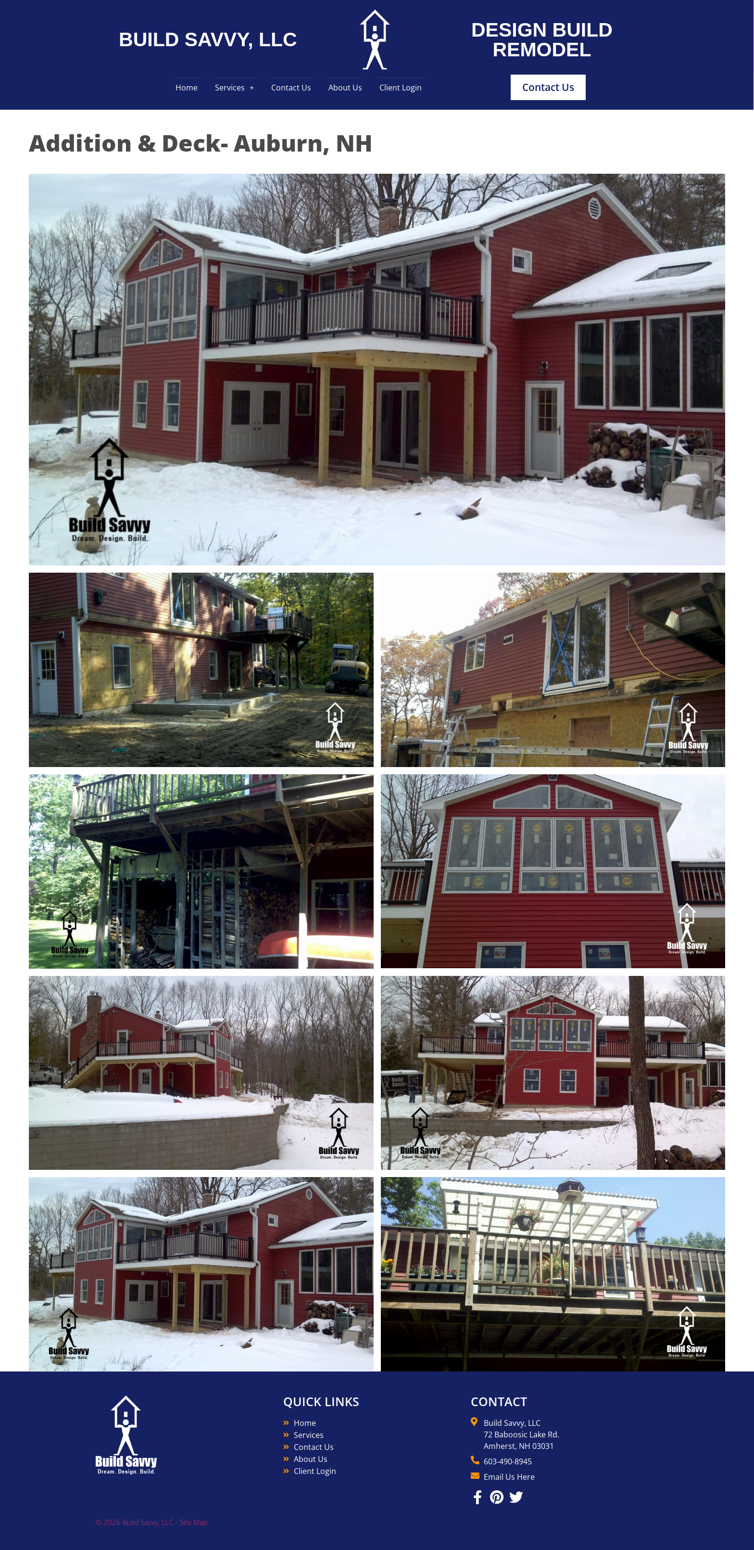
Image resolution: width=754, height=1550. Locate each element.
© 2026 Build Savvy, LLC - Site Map (152, 1522)
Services (230, 87)
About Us (345, 87)
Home (187, 87)
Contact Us (291, 87)
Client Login (400, 87)
